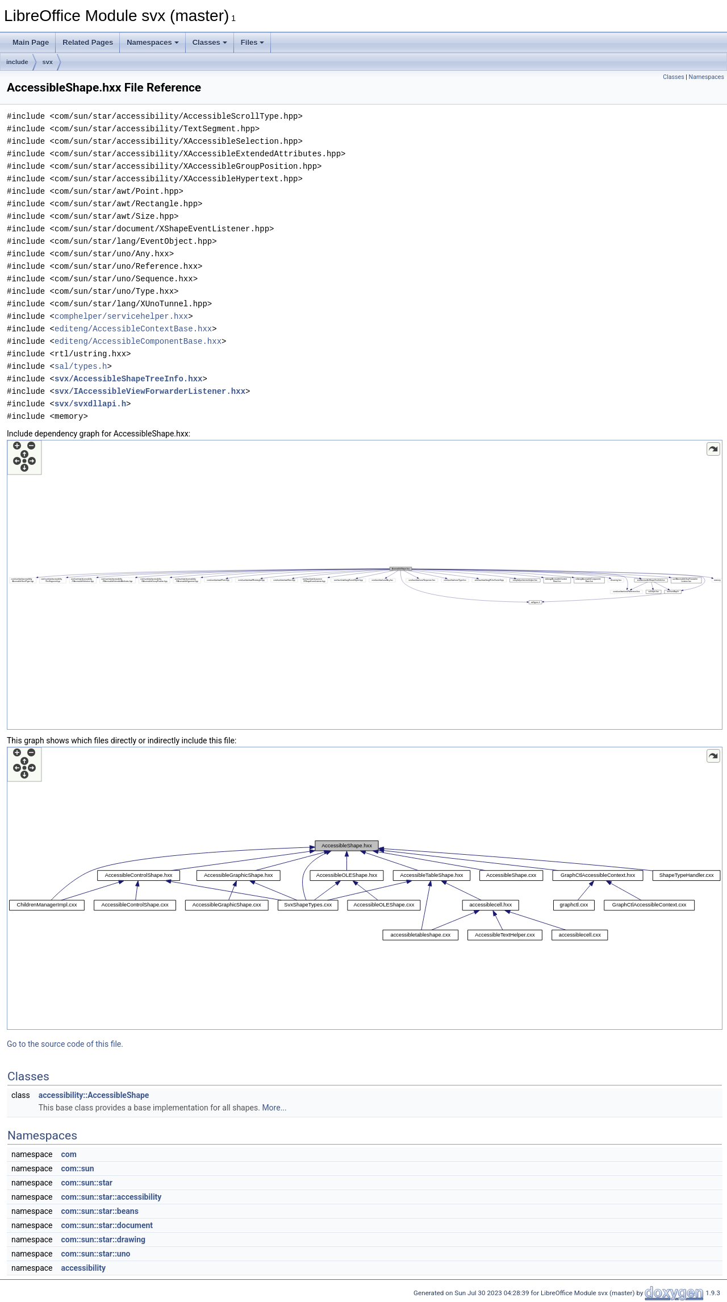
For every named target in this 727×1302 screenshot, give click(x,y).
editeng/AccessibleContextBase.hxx (133, 328)
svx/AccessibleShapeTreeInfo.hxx (128, 378)
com (68, 1154)
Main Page (30, 42)
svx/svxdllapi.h (90, 403)
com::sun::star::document (107, 1225)
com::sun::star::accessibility (111, 1196)
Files (253, 42)
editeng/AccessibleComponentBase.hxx (138, 341)
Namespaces (153, 42)
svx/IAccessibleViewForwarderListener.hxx (150, 391)
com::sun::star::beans (99, 1211)
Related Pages (87, 42)
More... (274, 1107)
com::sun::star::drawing (103, 1239)
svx (48, 62)
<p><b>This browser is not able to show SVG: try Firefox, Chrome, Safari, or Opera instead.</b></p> (364, 584)
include (17, 62)
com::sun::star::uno (95, 1253)
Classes (210, 42)
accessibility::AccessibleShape (94, 1095)
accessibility (83, 1267)
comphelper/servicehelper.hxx (121, 316)
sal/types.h (81, 366)
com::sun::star (86, 1182)
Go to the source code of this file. (65, 1044)
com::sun (77, 1168)
